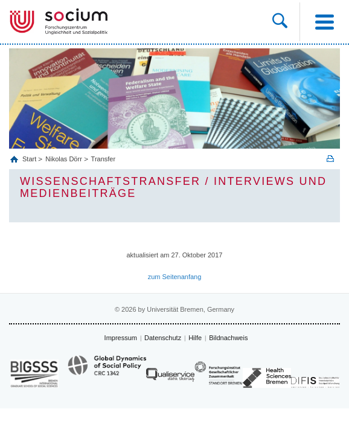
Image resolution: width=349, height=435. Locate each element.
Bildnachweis (228, 337)
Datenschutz (162, 337)
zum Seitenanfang (175, 276)
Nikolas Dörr (63, 159)
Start (30, 159)
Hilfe (195, 337)
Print (330, 158)
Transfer (103, 159)
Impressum (120, 337)
